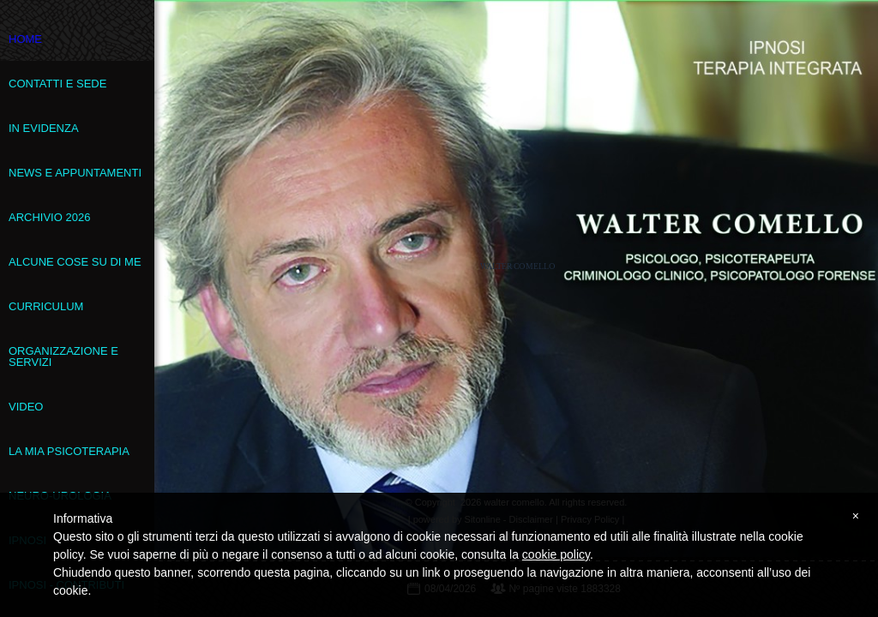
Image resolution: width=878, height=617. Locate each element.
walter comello (518, 265)
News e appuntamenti (75, 172)
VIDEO (26, 406)
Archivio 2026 (49, 217)
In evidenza (44, 128)
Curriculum (46, 306)
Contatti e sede (57, 83)
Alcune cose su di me (75, 261)
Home (25, 39)
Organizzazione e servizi (63, 356)
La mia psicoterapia (69, 451)
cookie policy (556, 554)
